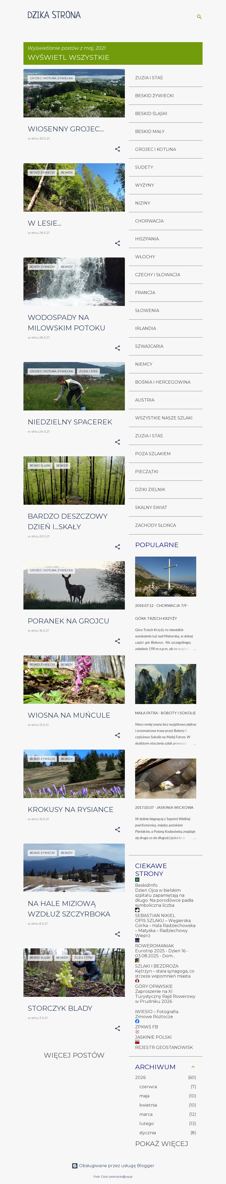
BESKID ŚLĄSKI (151, 113)
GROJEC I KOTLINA (155, 149)
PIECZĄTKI (146, 471)
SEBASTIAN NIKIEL (155, 915)
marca (146, 1114)
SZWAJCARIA (149, 346)
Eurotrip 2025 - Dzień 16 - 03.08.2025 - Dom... (161, 953)
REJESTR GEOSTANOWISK (164, 1047)
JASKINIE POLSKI (153, 1037)
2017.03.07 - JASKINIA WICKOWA (164, 807)
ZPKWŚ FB (146, 1026)
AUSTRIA (144, 400)
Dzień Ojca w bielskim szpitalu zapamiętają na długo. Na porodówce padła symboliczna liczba (164, 898)
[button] (117, 149)
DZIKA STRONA (54, 16)
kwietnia (148, 1105)
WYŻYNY (144, 185)
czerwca (148, 1086)
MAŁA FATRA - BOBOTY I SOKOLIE (165, 713)
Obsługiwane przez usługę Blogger (113, 1165)
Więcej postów (74, 1055)
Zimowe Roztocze (154, 1016)
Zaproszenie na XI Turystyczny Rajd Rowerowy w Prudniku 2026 (165, 996)
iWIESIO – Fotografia (156, 1011)
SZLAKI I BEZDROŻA (156, 966)
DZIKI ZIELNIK (150, 489)
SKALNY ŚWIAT (151, 507)
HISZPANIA (147, 238)
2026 (140, 1077)
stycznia (147, 1132)
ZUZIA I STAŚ (149, 77)
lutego (146, 1123)
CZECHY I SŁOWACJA (157, 274)
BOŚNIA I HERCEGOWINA (162, 382)
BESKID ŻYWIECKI (154, 95)
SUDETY (144, 167)
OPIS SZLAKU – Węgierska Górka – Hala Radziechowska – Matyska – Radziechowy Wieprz (165, 928)
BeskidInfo (146, 885)
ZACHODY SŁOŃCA (155, 525)
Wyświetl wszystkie (69, 57)
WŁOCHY (145, 256)
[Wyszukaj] (199, 17)
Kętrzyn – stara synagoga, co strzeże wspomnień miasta (164, 974)
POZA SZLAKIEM (153, 453)
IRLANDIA (145, 328)
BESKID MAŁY (149, 131)
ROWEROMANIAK (154, 945)
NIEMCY (143, 364)
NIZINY (142, 203)
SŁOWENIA (147, 310)
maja (144, 1095)
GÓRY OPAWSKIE (154, 986)
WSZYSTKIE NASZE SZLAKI (164, 417)
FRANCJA (145, 292)
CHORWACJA (149, 221)
